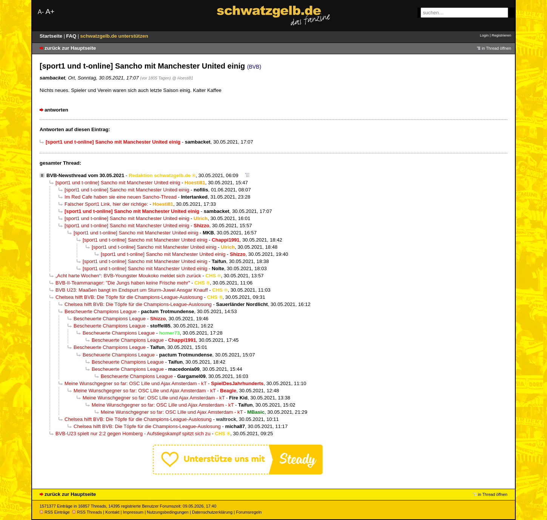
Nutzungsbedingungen (168, 512)
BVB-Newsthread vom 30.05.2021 (85, 175)
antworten (56, 110)
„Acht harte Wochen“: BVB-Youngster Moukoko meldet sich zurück (128, 275)
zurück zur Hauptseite (70, 48)
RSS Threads (87, 512)
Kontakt (112, 512)
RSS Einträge (55, 512)
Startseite (52, 36)
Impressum (133, 512)
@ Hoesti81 (183, 78)
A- (41, 12)
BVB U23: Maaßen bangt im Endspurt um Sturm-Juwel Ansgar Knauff (131, 290)
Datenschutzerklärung (212, 512)
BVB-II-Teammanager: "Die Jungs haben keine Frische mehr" (122, 283)
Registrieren (501, 35)
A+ (49, 11)
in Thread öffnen (496, 48)
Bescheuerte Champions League (101, 311)
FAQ (72, 36)
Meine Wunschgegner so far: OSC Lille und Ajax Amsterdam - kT (136, 383)
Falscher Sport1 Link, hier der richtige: (106, 204)
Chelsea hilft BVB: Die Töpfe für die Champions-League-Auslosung (129, 297)
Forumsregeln (248, 512)
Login (484, 35)
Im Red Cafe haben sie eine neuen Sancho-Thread (121, 197)
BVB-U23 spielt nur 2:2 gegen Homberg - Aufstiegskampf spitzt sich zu (133, 433)
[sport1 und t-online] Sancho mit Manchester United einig (117, 182)
